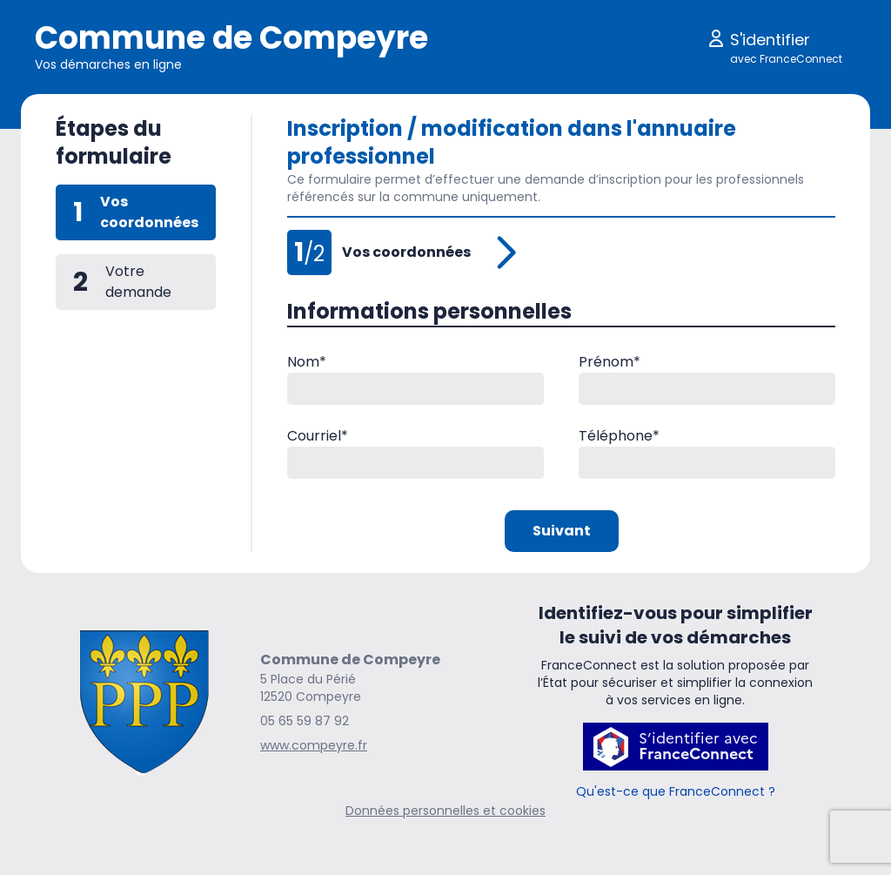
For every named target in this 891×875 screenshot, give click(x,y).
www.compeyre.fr (313, 745)
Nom (306, 362)
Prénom (609, 362)
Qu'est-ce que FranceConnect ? (675, 791)
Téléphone (619, 436)
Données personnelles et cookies (445, 810)
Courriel (317, 436)
